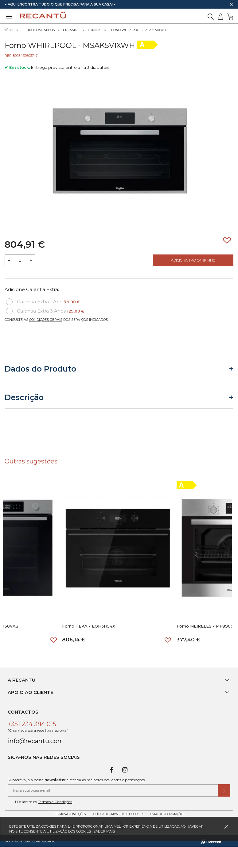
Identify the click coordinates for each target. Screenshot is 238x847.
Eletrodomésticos (38, 30)
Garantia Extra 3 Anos (45, 311)
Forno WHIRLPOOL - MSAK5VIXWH (137, 30)
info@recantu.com (36, 741)
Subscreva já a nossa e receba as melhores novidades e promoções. (77, 780)
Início (8, 30)
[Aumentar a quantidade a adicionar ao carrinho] (31, 260)
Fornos (94, 30)
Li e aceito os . (40, 802)
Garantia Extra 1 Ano (43, 301)
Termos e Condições (55, 801)
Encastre (71, 30)
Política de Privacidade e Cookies (118, 814)
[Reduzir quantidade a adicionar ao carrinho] (9, 260)
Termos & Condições (70, 814)
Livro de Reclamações (167, 814)
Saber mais (104, 831)
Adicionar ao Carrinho (193, 260)
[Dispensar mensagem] (231, 4)
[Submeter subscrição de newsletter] (224, 790)
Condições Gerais (45, 319)
